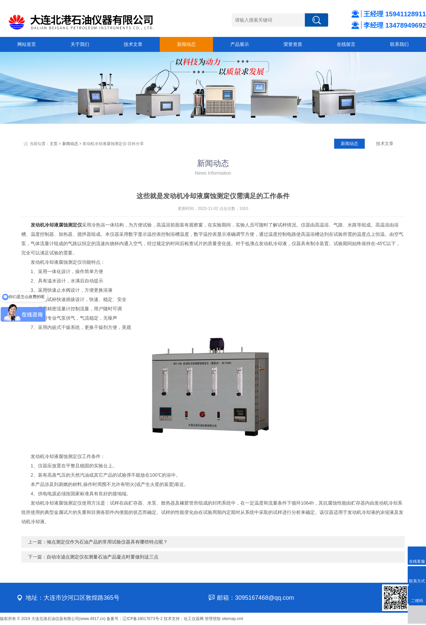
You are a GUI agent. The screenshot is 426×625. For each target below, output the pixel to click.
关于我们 (80, 44)
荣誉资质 (293, 44)
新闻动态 (186, 44)
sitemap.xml (232, 618)
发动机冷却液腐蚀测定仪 (56, 225)
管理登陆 (213, 618)
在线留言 (346, 44)
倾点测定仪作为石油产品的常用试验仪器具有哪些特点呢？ (107, 542)
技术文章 (133, 44)
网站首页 (26, 44)
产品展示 (239, 44)
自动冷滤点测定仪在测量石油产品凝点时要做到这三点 (102, 556)
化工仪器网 (194, 618)
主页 (54, 143)
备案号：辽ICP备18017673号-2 (134, 618)
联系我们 (399, 44)
